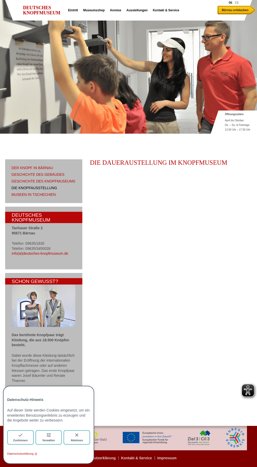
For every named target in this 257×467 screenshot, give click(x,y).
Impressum (167, 458)
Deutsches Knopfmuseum (41, 10)
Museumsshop (94, 10)
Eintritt (73, 10)
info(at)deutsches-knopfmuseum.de (40, 253)
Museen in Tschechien (34, 195)
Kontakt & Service (166, 10)
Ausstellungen (137, 10)
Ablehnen (77, 437)
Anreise (115, 10)
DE (230, 2)
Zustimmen (20, 437)
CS (236, 2)
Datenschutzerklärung (22, 453)
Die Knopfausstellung (34, 188)
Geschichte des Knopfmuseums (43, 181)
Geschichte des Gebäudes (38, 174)
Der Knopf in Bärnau (32, 168)
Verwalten (48, 437)
